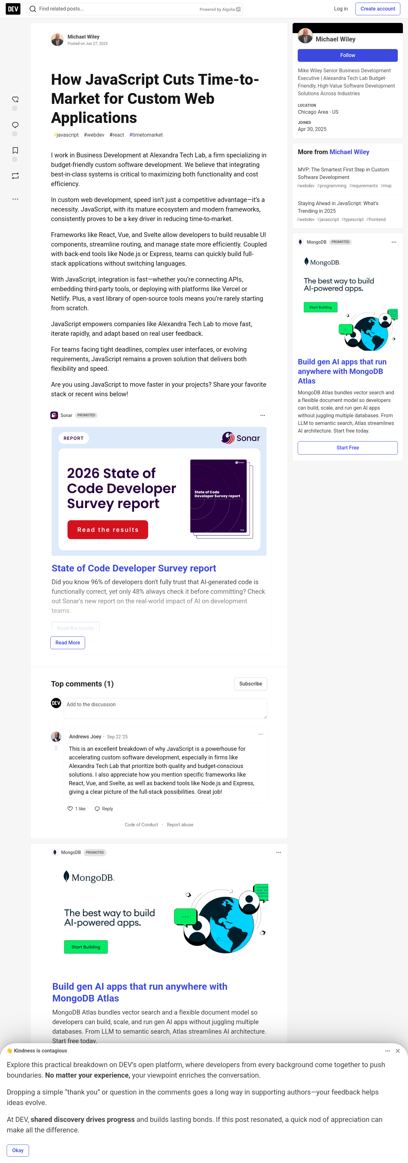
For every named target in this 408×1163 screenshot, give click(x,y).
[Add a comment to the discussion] (165, 708)
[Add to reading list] (15, 154)
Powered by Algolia (220, 9)
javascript (66, 135)
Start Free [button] (348, 448)
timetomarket (146, 135)
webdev (94, 135)
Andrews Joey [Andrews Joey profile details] (85, 737)
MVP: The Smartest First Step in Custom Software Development (347, 178)
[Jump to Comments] (15, 128)
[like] (77, 809)
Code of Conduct (141, 824)
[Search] (32, 9)
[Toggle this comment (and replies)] (56, 748)
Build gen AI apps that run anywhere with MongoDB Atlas (342, 371)
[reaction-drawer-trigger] (15, 103)
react (116, 135)
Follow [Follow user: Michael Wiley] (347, 55)
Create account (378, 9)
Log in (341, 9)
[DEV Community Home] (13, 9)
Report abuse (180, 824)
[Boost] (15, 176)
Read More (67, 643)
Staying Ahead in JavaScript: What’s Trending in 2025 (347, 211)
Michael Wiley (83, 37)
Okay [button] (18, 1150)
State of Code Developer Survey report (134, 568)
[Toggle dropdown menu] (263, 415)
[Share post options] (15, 199)
